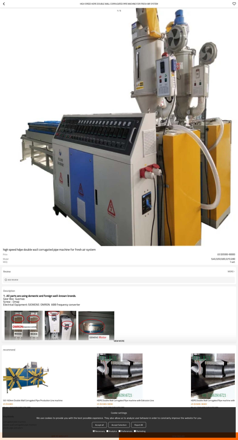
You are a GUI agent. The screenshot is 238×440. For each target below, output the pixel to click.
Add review (13, 279)
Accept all (99, 424)
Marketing (139, 431)
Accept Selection (119, 424)
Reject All (138, 424)
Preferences (125, 431)
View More (119, 341)
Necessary (99, 431)
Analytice (111, 431)
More (230, 271)
